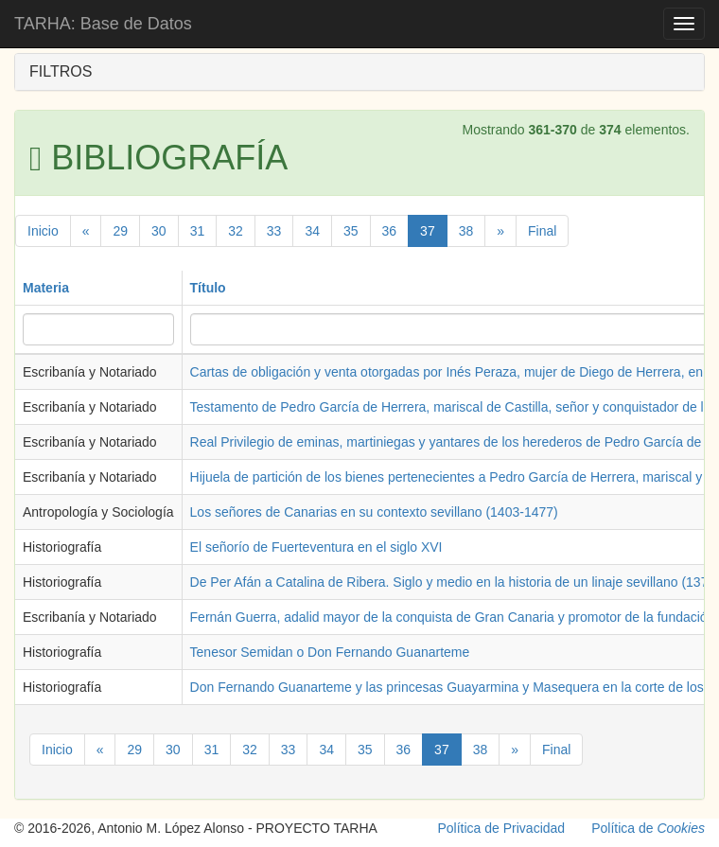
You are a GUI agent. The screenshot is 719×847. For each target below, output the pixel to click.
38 (466, 230)
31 (197, 230)
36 (389, 230)
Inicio (43, 230)
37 (427, 230)
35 (351, 230)
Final (542, 230)
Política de (648, 828)
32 (235, 230)
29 (120, 230)
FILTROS (60, 71)
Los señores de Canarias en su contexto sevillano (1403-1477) (374, 512)
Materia (46, 287)
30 (159, 230)
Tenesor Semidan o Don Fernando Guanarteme (330, 652)
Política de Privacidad (502, 828)
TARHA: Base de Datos (103, 23)
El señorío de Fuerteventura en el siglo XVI (316, 547)
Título (208, 287)
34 (312, 230)
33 (274, 230)
